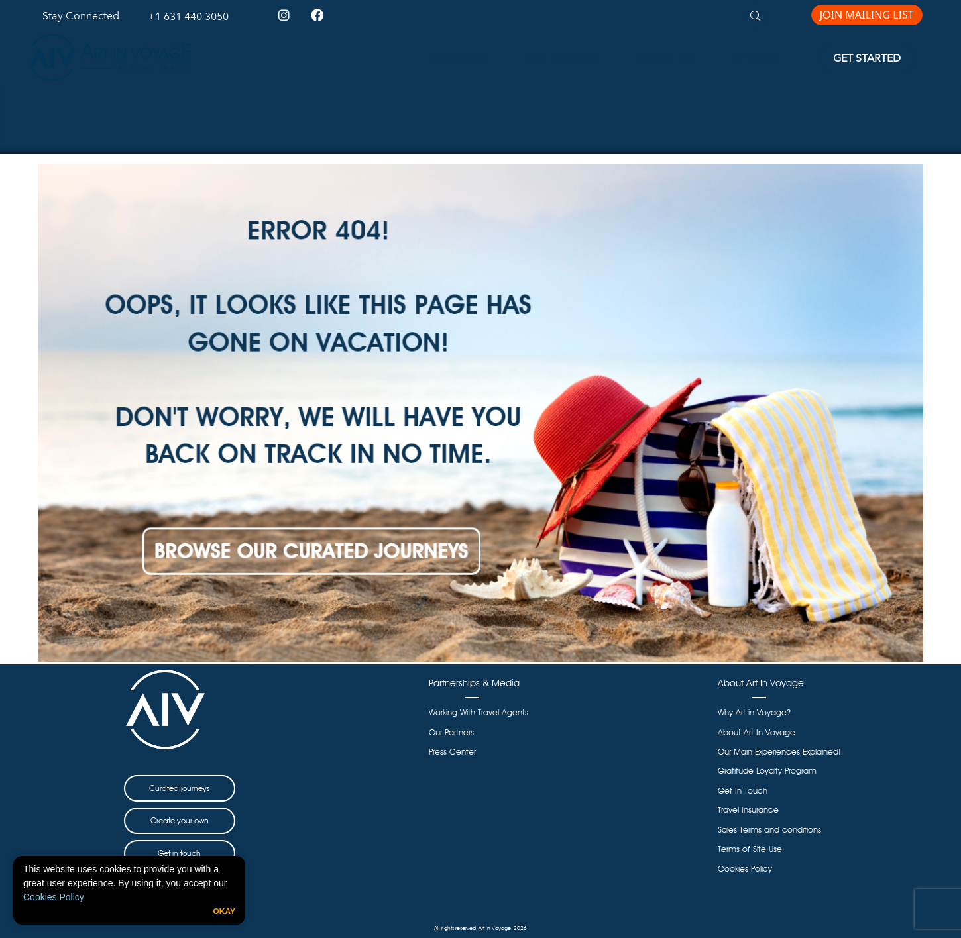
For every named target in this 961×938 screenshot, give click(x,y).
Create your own (179, 820)
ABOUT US (665, 58)
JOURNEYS (458, 58)
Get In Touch (742, 791)
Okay (224, 911)
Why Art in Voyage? (754, 712)
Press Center (452, 751)
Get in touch (179, 853)
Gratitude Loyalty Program (767, 771)
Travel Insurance (748, 810)
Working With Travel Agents (478, 712)
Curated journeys (179, 788)
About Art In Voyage (756, 732)
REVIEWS (756, 58)
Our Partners (451, 732)
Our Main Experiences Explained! (779, 751)
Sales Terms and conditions (769, 830)
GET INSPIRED (562, 58)
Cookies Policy (53, 897)
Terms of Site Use (750, 849)
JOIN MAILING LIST (867, 14)
